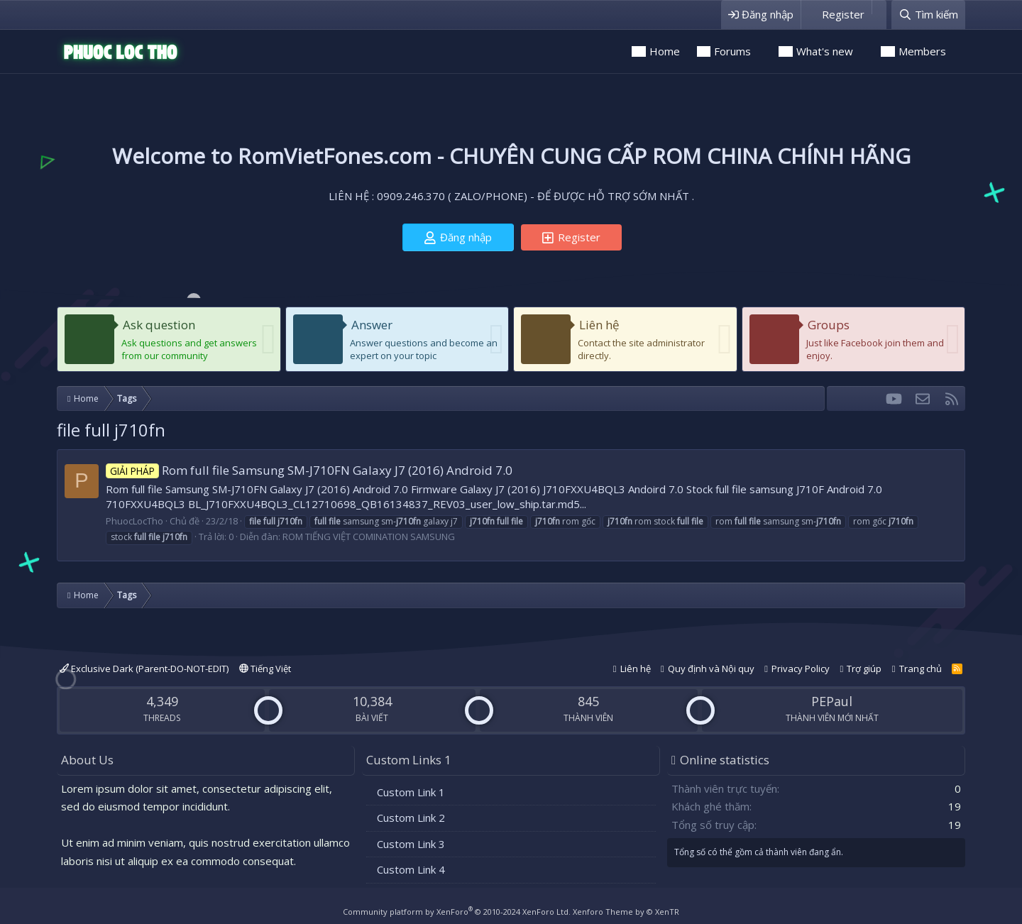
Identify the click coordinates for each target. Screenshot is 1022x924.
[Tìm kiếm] (928, 14)
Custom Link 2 (411, 817)
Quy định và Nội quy (711, 668)
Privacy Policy (800, 668)
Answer (371, 325)
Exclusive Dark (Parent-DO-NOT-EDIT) (144, 668)
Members (922, 51)
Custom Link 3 (411, 844)
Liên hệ (599, 325)
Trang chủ (920, 668)
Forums (732, 51)
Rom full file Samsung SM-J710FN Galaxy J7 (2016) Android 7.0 (309, 470)
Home (664, 51)
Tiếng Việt (265, 668)
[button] (761, 51)
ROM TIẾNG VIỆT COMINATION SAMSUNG (368, 536)
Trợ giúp (864, 668)
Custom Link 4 (411, 869)
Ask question (159, 325)
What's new (824, 51)
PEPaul (831, 701)
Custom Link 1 (411, 792)
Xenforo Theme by (626, 911)
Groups (829, 325)
